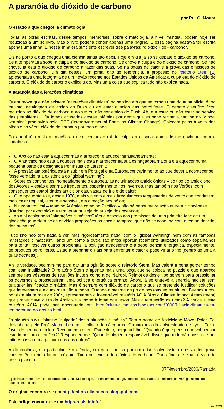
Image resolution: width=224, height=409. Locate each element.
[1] (10, 379)
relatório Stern (193, 72)
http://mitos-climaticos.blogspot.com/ (100, 392)
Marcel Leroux (65, 325)
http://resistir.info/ (83, 402)
